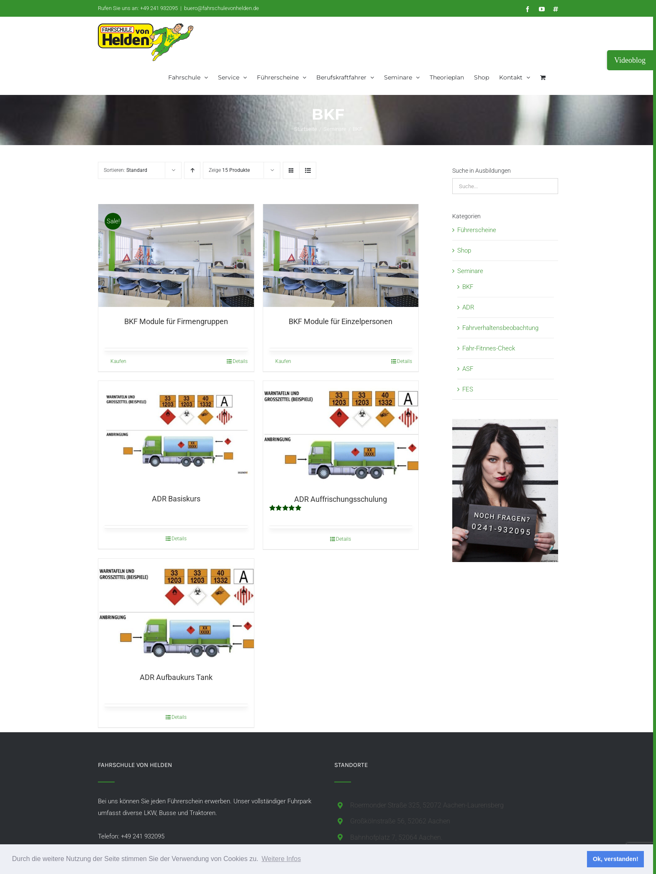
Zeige (229, 170)
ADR (468, 307)
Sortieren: (125, 170)
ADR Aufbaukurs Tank (176, 678)
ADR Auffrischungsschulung (340, 500)
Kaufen (118, 362)
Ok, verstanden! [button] (615, 859)
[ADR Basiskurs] (176, 434)
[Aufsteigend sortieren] (192, 170)
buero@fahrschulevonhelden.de (221, 8)
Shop (464, 250)
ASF (467, 369)
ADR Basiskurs (176, 500)
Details (240, 362)
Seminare (470, 271)
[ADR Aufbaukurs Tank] (176, 611)
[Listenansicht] (308, 170)
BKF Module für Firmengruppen (176, 322)
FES (467, 389)
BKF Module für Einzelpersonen (340, 322)
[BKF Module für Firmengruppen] (176, 256)
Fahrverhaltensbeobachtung (500, 328)
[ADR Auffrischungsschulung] (341, 434)
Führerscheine (476, 230)
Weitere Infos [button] (281, 858)
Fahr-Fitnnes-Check (488, 348)
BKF (467, 287)
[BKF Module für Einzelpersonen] (341, 256)
